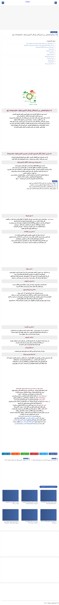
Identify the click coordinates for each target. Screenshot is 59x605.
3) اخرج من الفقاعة (50, 50)
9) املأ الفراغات (51, 61)
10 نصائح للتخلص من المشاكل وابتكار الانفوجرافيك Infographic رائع (40, 43)
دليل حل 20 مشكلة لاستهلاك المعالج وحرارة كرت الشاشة (43, 185)
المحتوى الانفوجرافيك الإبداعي (20, 419)
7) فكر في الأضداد (50, 58)
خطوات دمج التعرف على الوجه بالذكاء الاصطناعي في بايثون (42, 183)
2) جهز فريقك (51, 49)
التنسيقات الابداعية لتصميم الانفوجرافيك (27, 416)
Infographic (54, 32)
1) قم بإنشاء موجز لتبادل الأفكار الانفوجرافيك (45, 47)
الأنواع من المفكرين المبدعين (32, 418)
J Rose (27, 2)
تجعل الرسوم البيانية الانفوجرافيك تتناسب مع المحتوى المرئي (28, 423)
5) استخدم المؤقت (50, 54)
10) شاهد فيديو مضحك (49, 63)
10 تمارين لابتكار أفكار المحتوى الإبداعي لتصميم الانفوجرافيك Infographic (39, 45)
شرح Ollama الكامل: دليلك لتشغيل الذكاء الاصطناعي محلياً (42, 186)
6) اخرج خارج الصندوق (49, 56)
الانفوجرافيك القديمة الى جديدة (27, 421)
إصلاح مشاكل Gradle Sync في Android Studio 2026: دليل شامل (41, 188)
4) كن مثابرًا (51, 52)
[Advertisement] (29, 18)
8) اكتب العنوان (51, 60)
